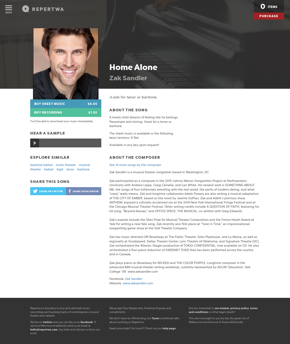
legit (60, 169)
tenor (70, 169)
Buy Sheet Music (65, 104)
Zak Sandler (128, 78)
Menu (8, 9)
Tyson (155, 318)
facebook (87, 322)
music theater (66, 165)
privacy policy (239, 308)
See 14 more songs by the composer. (135, 165)
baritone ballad (41, 165)
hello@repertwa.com (44, 329)
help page (169, 328)
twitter (47, 322)
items (268, 6)
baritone (83, 169)
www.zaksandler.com (138, 283)
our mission (222, 308)
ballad (48, 169)
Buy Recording (65, 112)
